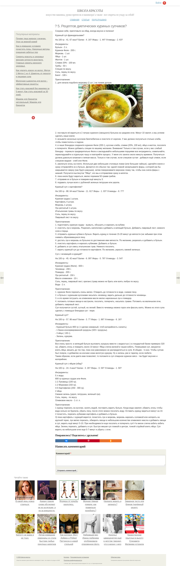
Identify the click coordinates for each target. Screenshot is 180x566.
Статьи (85, 19)
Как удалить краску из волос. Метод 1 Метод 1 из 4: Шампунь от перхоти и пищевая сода (33, 73)
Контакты (66, 557)
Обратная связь (115, 557)
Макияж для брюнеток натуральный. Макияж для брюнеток (28, 102)
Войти (158, 3)
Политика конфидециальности (73, 560)
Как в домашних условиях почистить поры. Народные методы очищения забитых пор (33, 49)
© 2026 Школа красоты (23, 557)
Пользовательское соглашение (79, 557)
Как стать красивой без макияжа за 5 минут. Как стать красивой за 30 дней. (32, 91)
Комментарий (63, 453)
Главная (74, 19)
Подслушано (99, 19)
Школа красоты (90, 11)
